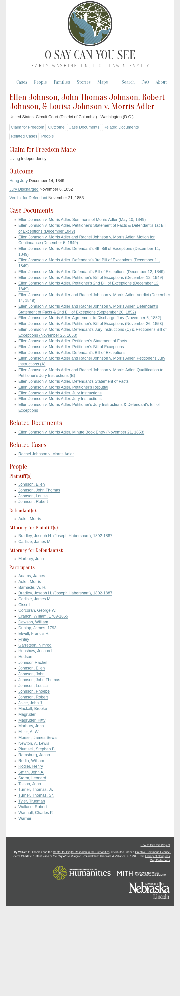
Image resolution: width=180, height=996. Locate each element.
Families (62, 82)
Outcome (56, 127)
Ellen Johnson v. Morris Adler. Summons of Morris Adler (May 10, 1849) (82, 219)
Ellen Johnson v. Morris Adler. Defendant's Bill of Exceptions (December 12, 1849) (91, 271)
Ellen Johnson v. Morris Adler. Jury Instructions (60, 393)
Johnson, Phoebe (34, 691)
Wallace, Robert (32, 807)
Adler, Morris (29, 518)
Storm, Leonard (32, 778)
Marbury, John (31, 558)
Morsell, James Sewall (38, 737)
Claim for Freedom (27, 127)
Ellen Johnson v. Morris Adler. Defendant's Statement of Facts (73, 381)
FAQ (145, 82)
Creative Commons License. (153, 852)
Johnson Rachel (32, 662)
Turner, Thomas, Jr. (35, 789)
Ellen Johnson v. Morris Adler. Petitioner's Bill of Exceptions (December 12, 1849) (90, 277)
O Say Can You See (90, 55)
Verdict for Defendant (28, 198)
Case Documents (84, 127)
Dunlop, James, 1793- (38, 628)
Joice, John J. (30, 703)
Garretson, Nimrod (34, 645)
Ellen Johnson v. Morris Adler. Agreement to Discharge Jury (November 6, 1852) (89, 318)
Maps (102, 82)
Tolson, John (29, 784)
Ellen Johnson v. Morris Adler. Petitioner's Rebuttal (63, 387)
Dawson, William (33, 622)
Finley (23, 639)
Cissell (24, 604)
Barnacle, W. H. (32, 587)
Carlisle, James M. (34, 541)
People (40, 82)
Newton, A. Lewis (33, 743)
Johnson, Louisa (33, 496)
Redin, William (31, 760)
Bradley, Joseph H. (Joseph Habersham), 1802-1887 (65, 536)
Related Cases (24, 136)
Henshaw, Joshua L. (36, 651)
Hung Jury (18, 180)
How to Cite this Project (155, 845)
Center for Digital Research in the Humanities (81, 852)
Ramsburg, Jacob (34, 755)
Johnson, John (31, 674)
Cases (21, 82)
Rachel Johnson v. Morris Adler (46, 454)
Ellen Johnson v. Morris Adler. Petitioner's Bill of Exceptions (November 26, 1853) (90, 323)
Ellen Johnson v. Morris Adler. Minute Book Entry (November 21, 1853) (81, 432)
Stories (84, 82)
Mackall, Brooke (32, 708)
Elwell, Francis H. (33, 633)
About (161, 82)
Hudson (25, 656)
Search (128, 82)
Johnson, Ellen (31, 484)
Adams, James (31, 576)
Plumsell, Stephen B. (37, 749)
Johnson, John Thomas (39, 490)
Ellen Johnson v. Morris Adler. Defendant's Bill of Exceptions (71, 352)
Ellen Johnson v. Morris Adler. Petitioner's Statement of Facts (72, 341)
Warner (24, 818)
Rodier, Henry (30, 766)
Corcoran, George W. (37, 610)
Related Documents (121, 127)
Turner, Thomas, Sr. (36, 795)
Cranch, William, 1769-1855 (43, 616)
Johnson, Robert (33, 501)
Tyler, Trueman (31, 801)
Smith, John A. (31, 772)
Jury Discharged (24, 189)
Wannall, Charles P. (35, 812)
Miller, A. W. (28, 731)
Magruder (27, 714)
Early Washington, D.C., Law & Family (90, 65)
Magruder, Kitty (31, 720)
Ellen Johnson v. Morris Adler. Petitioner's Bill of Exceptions (71, 347)
